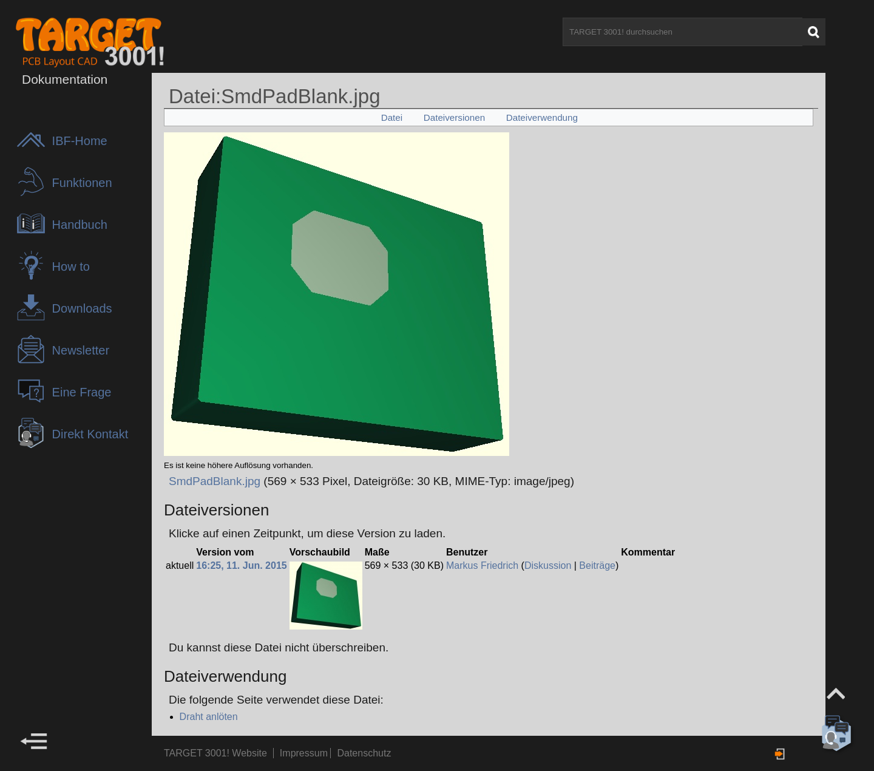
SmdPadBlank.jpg (214, 481)
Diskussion (547, 565)
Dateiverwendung (542, 117)
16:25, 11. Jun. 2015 (241, 565)
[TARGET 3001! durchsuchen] (682, 32)
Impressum (305, 753)
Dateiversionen (454, 117)
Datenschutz (364, 753)
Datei (391, 117)
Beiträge (597, 565)
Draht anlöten (209, 717)
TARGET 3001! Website (215, 753)
